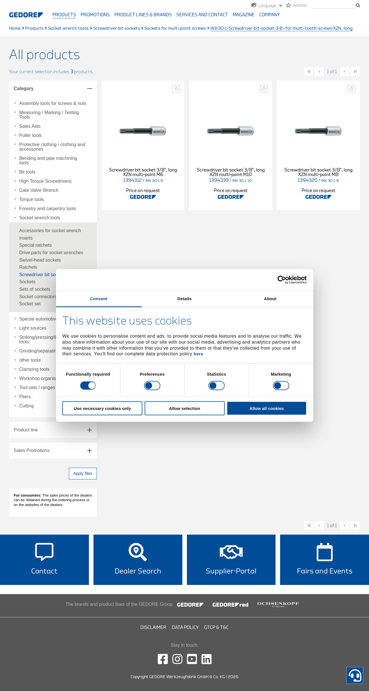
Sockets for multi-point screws (175, 28)
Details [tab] (184, 298)
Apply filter (82, 473)
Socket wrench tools (68, 28)
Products (64, 15)
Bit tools (27, 172)
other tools (30, 360)
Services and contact (202, 15)
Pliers (25, 397)
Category (23, 88)
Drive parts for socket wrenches (51, 252)
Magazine (244, 15)
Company (269, 15)
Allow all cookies (267, 408)
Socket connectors (38, 296)
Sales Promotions (31, 450)
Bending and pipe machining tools (48, 160)
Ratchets (28, 267)
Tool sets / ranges (37, 387)
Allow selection (184, 408)
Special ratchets (35, 245)
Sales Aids (30, 126)
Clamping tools (34, 369)
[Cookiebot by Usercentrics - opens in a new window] (282, 280)
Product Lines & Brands (143, 15)
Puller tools (30, 135)
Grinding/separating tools (44, 351)
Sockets (27, 281)
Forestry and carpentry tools (47, 208)
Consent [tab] (98, 298)
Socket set (30, 303)
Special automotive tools (44, 319)
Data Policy (185, 627)
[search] (333, 6)
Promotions (95, 15)
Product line (26, 429)
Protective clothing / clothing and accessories (52, 147)
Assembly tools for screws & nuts (52, 103)
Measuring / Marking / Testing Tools (49, 115)
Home (15, 28)
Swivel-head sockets (40, 260)
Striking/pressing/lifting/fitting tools (48, 339)
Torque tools (31, 199)
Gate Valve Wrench (38, 190)
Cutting (26, 406)
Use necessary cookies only (102, 408)
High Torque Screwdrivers (45, 181)
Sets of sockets (34, 289)
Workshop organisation (42, 378)
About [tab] (270, 298)
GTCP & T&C (216, 627)
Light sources (32, 328)
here (198, 353)
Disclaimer (153, 627)
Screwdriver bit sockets (116, 28)
